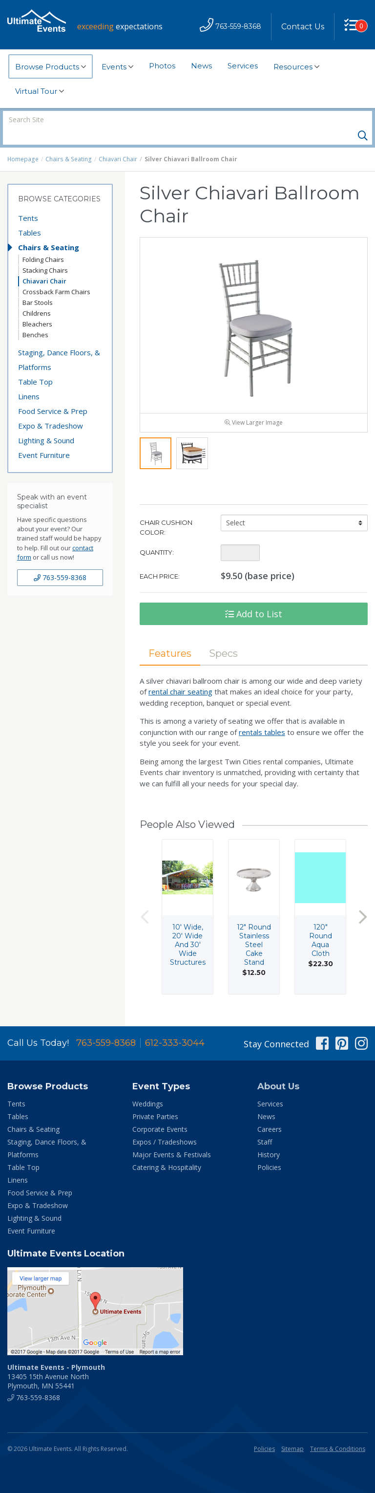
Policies (269, 1151)
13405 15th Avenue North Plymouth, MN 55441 (56, 1360)
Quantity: (157, 536)
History (268, 1138)
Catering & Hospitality (166, 1151)
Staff (264, 1125)
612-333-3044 (175, 1026)
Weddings (147, 1087)
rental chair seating (180, 675)
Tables (29, 216)
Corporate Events (160, 1113)
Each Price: (160, 560)
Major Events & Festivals (171, 1138)
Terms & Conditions (337, 1432)
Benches (35, 318)
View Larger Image (254, 406)
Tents (28, 201)
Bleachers (37, 307)
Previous (144, 900)
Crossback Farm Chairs (56, 275)
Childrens (36, 296)
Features (169, 637)
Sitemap (292, 1432)
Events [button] (117, 67)
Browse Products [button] (50, 67)
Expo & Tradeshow (50, 409)
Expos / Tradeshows (164, 1125)
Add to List (253, 598)
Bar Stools (37, 285)
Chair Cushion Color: (166, 511)
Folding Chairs (43, 242)
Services (243, 65)
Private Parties (155, 1100)
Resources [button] (296, 67)
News (201, 65)
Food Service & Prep (52, 394)
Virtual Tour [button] (39, 91)
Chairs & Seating (67, 142)
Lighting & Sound (46, 424)
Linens (29, 380)
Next (363, 900)
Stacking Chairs (45, 253)
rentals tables (262, 716)
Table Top (35, 365)
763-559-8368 (60, 560)
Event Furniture (44, 438)
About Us (278, 1070)
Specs (223, 637)
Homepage (23, 142)
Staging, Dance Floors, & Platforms (59, 343)
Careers (269, 1113)
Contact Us (302, 26)
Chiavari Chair (116, 142)
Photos (162, 65)
